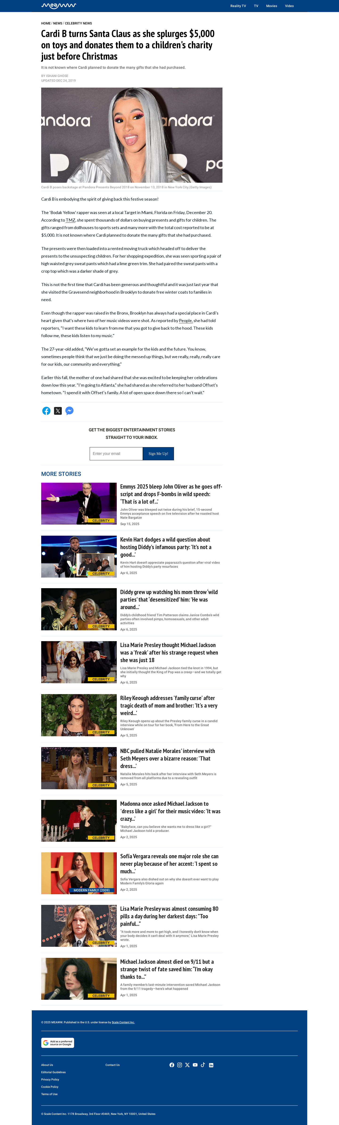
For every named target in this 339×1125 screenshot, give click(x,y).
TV (256, 6)
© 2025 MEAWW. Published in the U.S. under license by (76, 1022)
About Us (47, 1065)
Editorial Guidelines (53, 1072)
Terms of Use (49, 1094)
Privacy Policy (50, 1079)
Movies (271, 6)
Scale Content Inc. (123, 1022)
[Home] (59, 6)
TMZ (70, 220)
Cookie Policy (49, 1087)
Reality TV (238, 6)
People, (186, 320)
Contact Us (112, 1065)
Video (289, 6)
